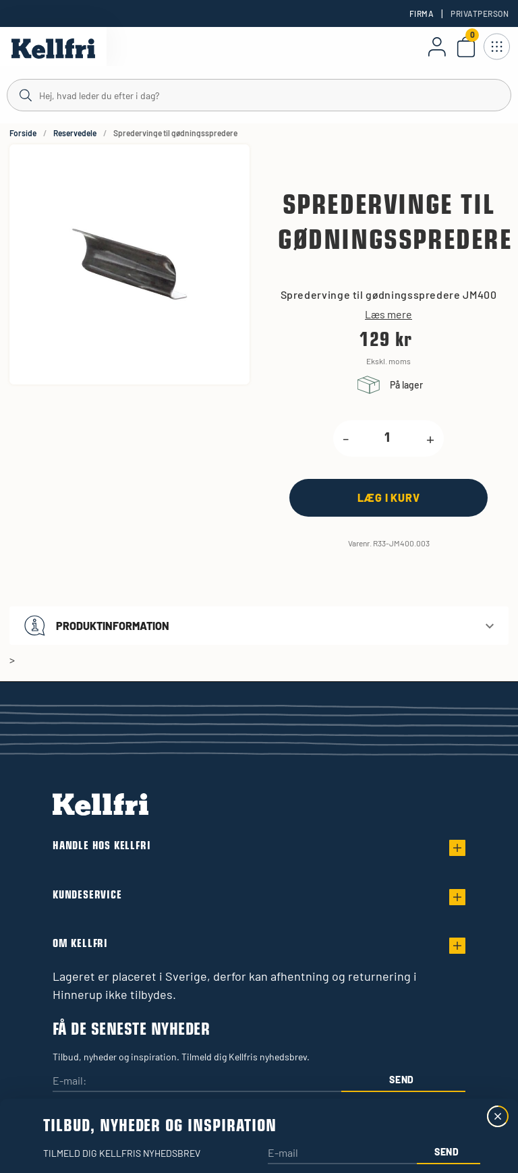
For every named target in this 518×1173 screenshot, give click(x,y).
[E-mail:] (197, 1081)
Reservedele (74, 133)
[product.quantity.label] (387, 438)
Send (401, 1079)
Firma (421, 13)
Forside (22, 133)
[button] (259, 625)
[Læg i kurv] (388, 497)
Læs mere (388, 314)
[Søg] (259, 94)
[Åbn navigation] (496, 46)
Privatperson (480, 13)
